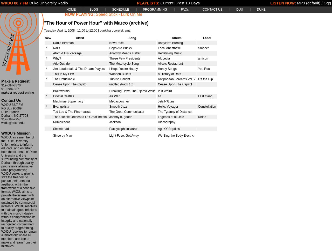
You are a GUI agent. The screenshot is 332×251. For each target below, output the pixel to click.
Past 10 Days (188, 3)
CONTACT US (213, 9)
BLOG (93, 9)
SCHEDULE (120, 9)
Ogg (327, 3)
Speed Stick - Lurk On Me (119, 14)
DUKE (261, 9)
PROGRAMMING (155, 9)
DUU (239, 9)
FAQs (185, 9)
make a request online (17, 92)
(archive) (139, 23)
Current (166, 3)
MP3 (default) (308, 3)
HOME (71, 9)
